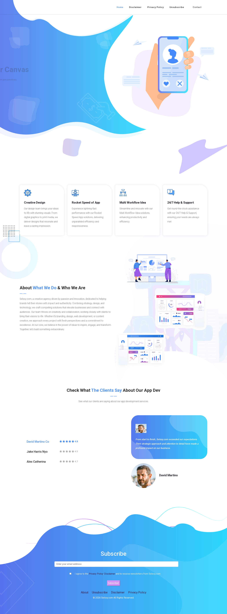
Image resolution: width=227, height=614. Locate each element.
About (84, 592)
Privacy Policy (155, 7)
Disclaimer (135, 7)
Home (120, 7)
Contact (197, 7)
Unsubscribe (177, 7)
